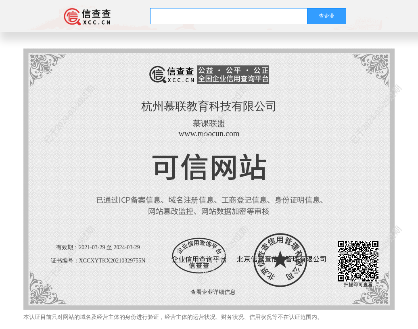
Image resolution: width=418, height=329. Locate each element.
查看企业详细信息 (213, 292)
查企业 (326, 16)
